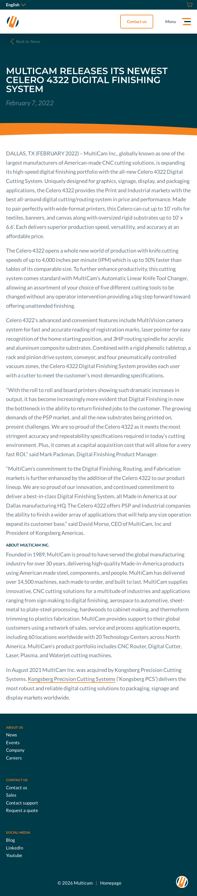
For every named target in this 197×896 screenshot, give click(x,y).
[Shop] (189, 5)
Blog (10, 840)
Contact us (137, 21)
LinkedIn (14, 847)
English (16, 4)
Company (15, 750)
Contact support (22, 802)
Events (13, 742)
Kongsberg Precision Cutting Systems (71, 679)
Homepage (110, 882)
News (28, 41)
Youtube (14, 855)
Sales (11, 795)
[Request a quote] (182, 5)
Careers (14, 757)
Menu (170, 21)
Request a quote (22, 810)
